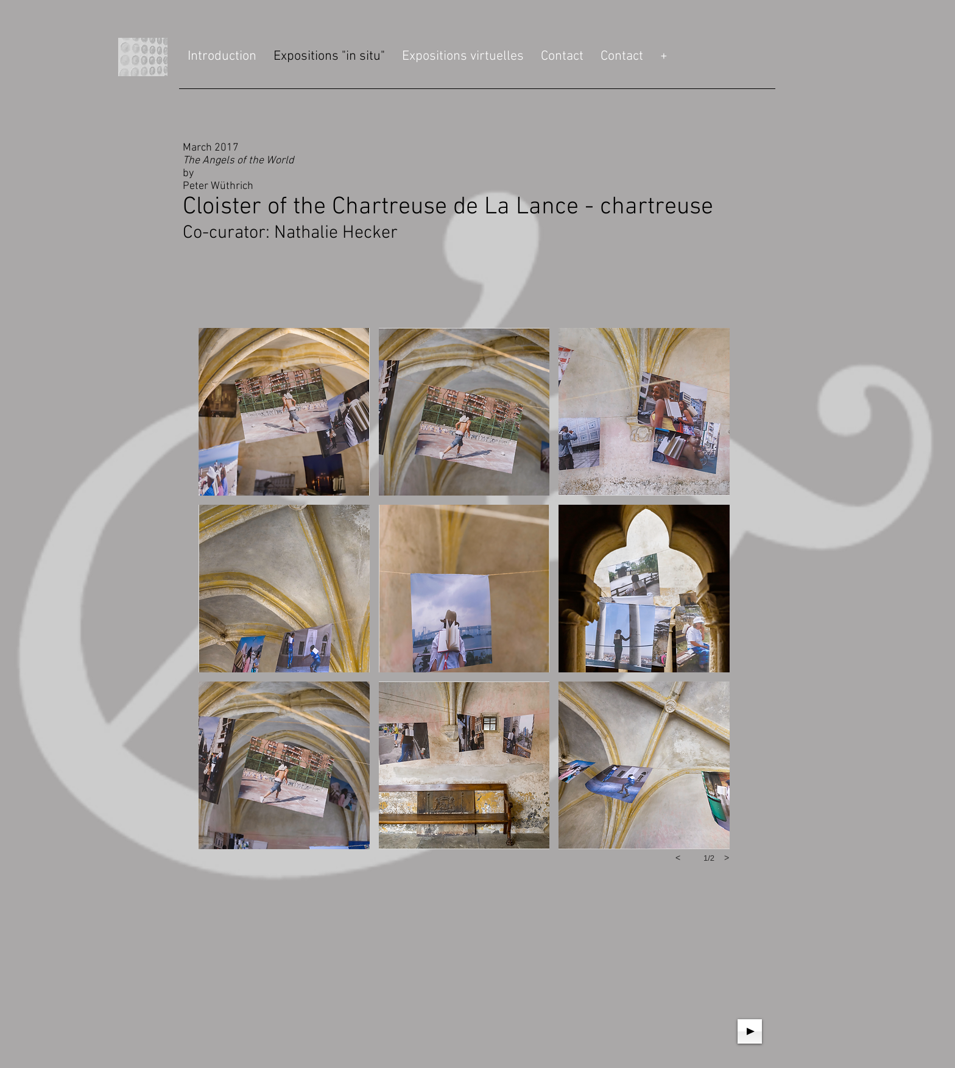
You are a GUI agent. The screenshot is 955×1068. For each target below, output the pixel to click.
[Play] (750, 1031)
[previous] (678, 858)
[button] (284, 412)
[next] (727, 858)
